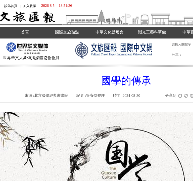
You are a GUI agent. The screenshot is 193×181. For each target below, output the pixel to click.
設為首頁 (10, 6)
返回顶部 (182, 156)
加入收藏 (29, 6)
